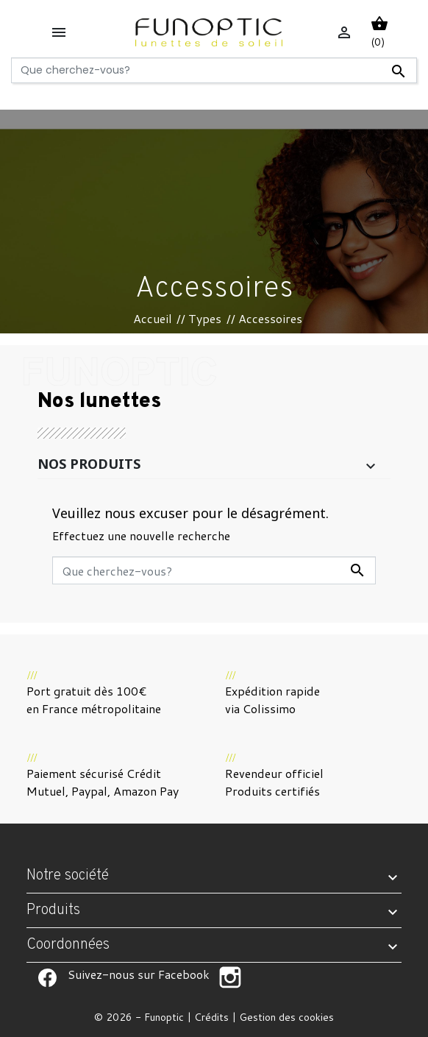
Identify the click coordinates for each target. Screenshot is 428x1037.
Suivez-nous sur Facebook (47, 977)
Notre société (67, 875)
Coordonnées (68, 945)
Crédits (211, 1017)
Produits (53, 910)
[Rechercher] (214, 70)
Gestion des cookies (286, 1017)
